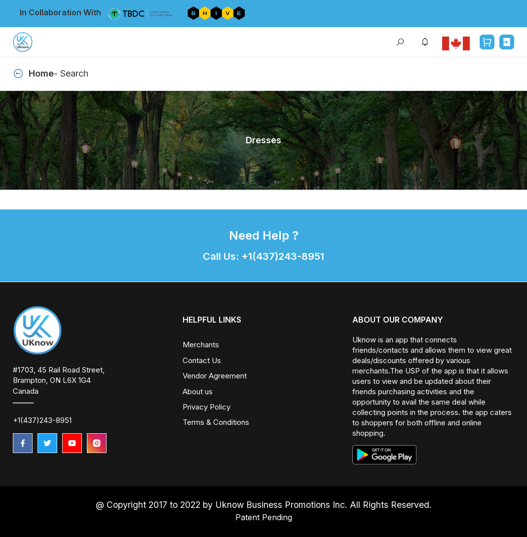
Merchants (201, 344)
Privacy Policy (206, 407)
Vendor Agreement (215, 375)
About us (198, 391)
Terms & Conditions (216, 422)
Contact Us (202, 360)
